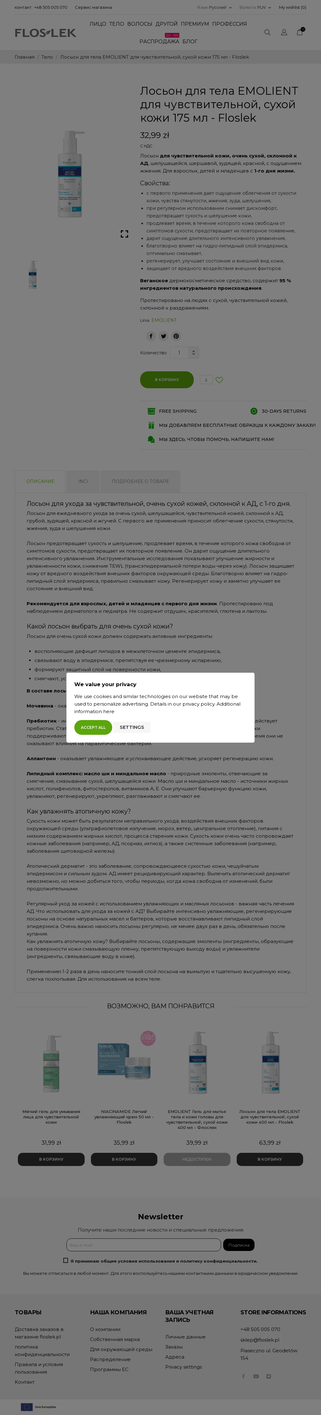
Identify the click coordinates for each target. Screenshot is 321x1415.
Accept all (93, 727)
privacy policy (198, 704)
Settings (132, 727)
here (108, 711)
